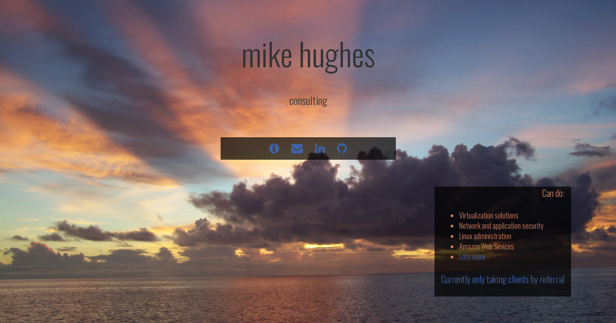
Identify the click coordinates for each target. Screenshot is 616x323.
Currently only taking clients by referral (502, 279)
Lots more (472, 256)
